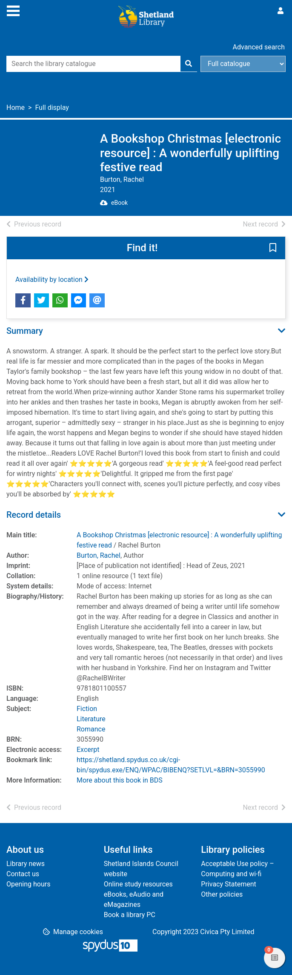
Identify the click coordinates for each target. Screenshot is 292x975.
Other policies (222, 894)
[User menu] (280, 11)
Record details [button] (33, 515)
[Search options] (243, 64)
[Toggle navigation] (13, 9)
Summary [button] (24, 331)
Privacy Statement (228, 884)
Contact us (22, 874)
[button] (273, 248)
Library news (25, 864)
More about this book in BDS (120, 780)
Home (15, 107)
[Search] (188, 64)
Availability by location (52, 279)
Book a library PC (129, 915)
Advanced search (259, 47)
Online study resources (138, 884)
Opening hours (28, 884)
